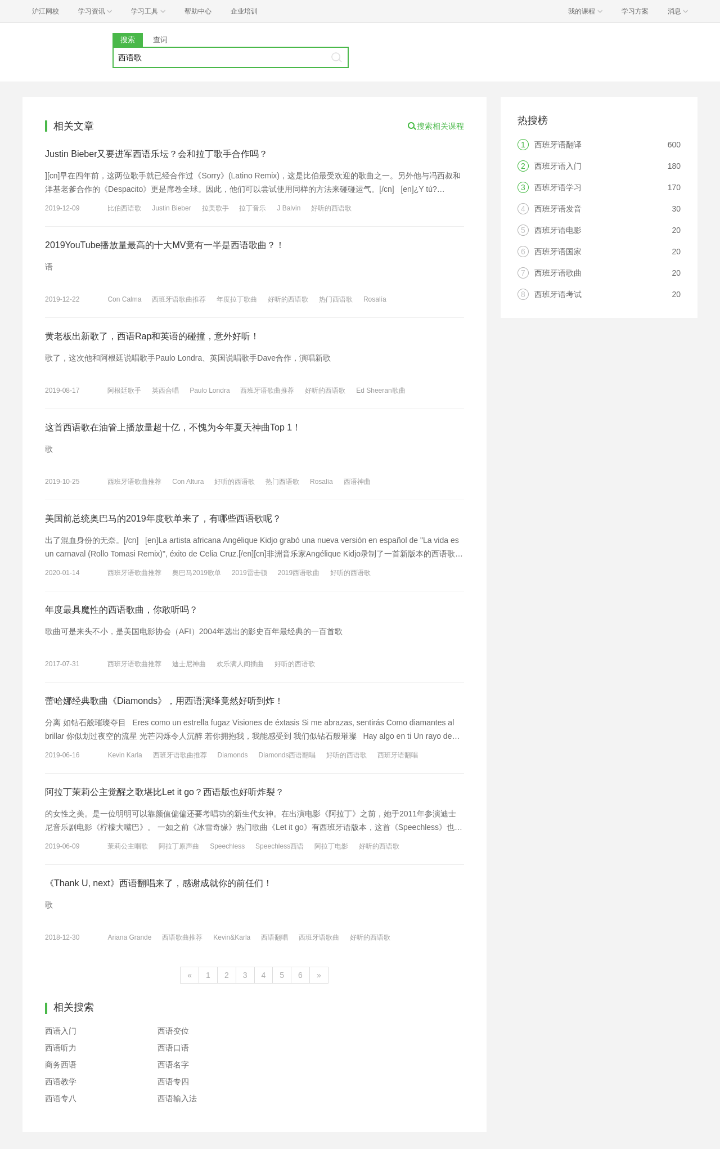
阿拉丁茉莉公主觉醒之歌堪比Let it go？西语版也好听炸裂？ (164, 792)
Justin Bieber (171, 208)
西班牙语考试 (558, 294)
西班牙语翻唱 (397, 755)
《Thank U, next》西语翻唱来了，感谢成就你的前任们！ (158, 883)
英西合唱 (165, 390)
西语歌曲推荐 (182, 937)
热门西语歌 (336, 299)
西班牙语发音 (558, 208)
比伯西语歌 (124, 208)
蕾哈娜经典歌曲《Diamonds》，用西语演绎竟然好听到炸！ (164, 701)
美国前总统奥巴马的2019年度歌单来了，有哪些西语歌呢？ (163, 518)
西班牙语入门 (558, 165)
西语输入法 (177, 1098)
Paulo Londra (210, 390)
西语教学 (60, 1081)
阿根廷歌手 (124, 390)
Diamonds (233, 755)
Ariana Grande (129, 937)
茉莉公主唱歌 (127, 846)
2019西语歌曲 (298, 573)
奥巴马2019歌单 (196, 573)
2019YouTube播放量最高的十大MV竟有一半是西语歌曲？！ (165, 245)
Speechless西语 (279, 846)
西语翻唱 (274, 937)
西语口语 (173, 1047)
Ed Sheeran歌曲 (380, 390)
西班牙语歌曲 (319, 937)
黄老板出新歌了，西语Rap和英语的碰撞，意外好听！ (152, 336)
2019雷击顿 (249, 573)
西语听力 (60, 1047)
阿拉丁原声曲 (179, 846)
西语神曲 (357, 482)
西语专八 (60, 1098)
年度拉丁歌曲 (237, 299)
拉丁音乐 (252, 208)
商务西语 (60, 1064)
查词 (160, 39)
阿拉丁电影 (331, 846)
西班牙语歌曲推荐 (179, 299)
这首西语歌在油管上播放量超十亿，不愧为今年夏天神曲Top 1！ (173, 427)
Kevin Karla (124, 755)
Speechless (227, 846)
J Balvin (288, 208)
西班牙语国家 (558, 251)
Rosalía (374, 299)
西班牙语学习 (558, 187)
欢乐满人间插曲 (240, 664)
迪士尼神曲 (189, 664)
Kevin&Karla (231, 937)
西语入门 (60, 1030)
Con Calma (124, 299)
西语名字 (173, 1064)
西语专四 (173, 1081)
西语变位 (173, 1030)
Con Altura (188, 482)
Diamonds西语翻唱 (287, 755)
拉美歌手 (215, 208)
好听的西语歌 (331, 208)
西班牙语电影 (558, 230)
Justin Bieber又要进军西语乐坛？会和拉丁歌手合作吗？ (156, 154)
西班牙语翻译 (558, 144)
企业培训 (244, 11)
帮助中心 (198, 11)
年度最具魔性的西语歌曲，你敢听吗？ (121, 609)
